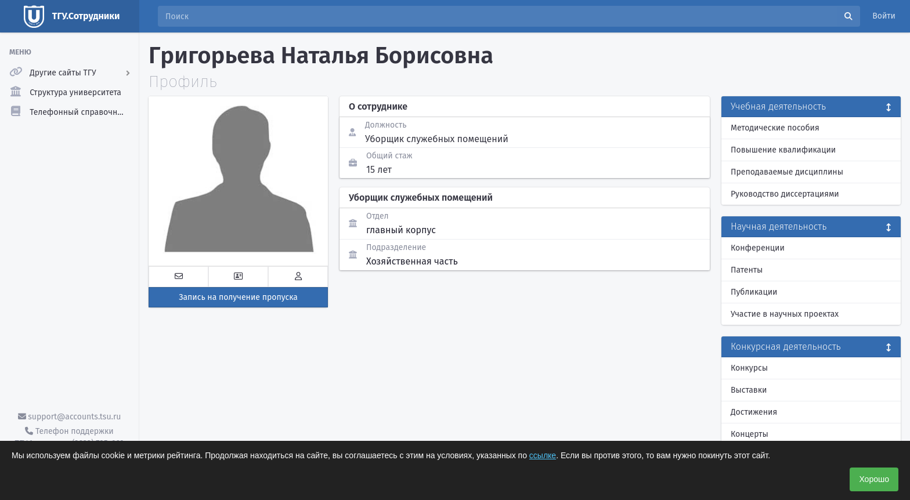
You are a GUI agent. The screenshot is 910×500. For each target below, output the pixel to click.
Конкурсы (749, 368)
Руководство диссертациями (785, 194)
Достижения (754, 412)
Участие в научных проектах (785, 314)
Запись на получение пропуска (238, 297)
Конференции (758, 248)
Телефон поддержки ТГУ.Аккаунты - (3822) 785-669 (69, 437)
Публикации (754, 292)
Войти (883, 16)
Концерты (749, 434)
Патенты (747, 270)
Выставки (749, 390)
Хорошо (874, 479)
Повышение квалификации (783, 150)
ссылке (542, 455)
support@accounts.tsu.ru (69, 417)
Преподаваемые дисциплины (787, 172)
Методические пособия (775, 128)
